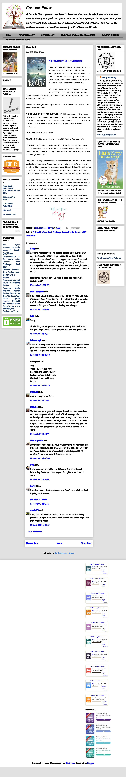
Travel (11, 311)
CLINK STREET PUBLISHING (8, 204)
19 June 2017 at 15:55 (39, 503)
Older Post (86, 543)
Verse (15, 311)
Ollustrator (70, 763)
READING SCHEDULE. (111, 35)
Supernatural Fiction (8, 310)
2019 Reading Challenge (97, 651)
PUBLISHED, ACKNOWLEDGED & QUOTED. (78, 35)
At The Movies (11, 257)
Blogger (90, 763)
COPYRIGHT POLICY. (27, 35)
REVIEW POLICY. (47, 35)
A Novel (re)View (40, 232)
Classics (17, 272)
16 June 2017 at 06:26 (40, 385)
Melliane (34, 391)
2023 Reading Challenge (97, 593)
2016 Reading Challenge (97, 695)
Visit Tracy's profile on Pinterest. (109, 258)
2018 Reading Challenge (97, 666)
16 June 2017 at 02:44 (40, 354)
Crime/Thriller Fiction (71, 232)
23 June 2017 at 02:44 (40, 524)
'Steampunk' (7, 247)
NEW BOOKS (7, 210)
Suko (32, 316)
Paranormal (6, 301)
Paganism (17, 298)
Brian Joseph (35, 340)
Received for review (11, 302)
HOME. (9, 35)
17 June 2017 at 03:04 (40, 458)
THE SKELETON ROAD (58, 61)
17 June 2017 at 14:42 (39, 479)
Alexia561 (34, 510)
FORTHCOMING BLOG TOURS (18, 39)
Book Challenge (54, 232)
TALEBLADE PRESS (9, 214)
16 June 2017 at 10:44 (39, 400)
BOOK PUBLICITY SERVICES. (9, 198)
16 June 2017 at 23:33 (39, 434)
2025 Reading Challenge (97, 564)
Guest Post (7, 283)
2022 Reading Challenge (97, 608)
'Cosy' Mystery (11, 245)
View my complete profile (106, 135)
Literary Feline (36, 440)
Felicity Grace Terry (109, 77)
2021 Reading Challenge (97, 622)
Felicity (93, 566)
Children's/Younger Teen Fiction (11, 271)
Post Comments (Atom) (64, 553)
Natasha (33, 406)
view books (105, 573)
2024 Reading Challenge (97, 578)
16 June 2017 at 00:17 (39, 333)
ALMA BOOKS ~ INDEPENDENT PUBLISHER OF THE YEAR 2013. (11, 189)
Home (59, 543)
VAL (71, 61)
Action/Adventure (9, 256)
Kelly (32, 248)
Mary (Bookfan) (37, 291)
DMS (32, 464)
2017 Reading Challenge (97, 680)
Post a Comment (35, 531)
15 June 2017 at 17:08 (39, 285)
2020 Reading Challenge (97, 637)
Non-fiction (15, 293)
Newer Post (32, 543)
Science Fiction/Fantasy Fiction (11, 304)
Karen (32, 485)
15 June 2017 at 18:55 (39, 309)
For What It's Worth (38, 499)
